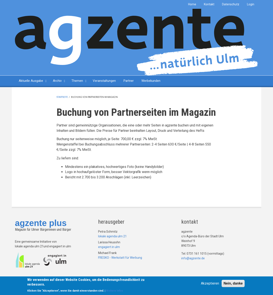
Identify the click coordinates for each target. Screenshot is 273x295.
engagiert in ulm (109, 247)
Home (192, 4)
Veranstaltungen (104, 81)
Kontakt (209, 4)
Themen (77, 81)
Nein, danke (233, 283)
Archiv (57, 81)
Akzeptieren (210, 284)
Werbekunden (150, 81)
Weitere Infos (114, 290)
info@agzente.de (193, 258)
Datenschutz (230, 4)
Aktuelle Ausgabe (31, 81)
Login (250, 4)
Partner (128, 81)
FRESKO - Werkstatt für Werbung (120, 257)
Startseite (62, 97)
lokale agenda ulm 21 (112, 236)
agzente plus (41, 223)
